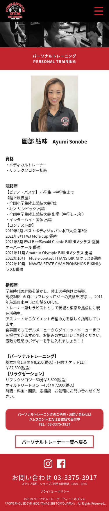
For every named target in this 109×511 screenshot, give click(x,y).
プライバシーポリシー (54, 491)
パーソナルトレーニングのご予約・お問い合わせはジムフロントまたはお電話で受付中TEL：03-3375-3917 (54, 419)
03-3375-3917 (75, 477)
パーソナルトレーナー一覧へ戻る (54, 442)
